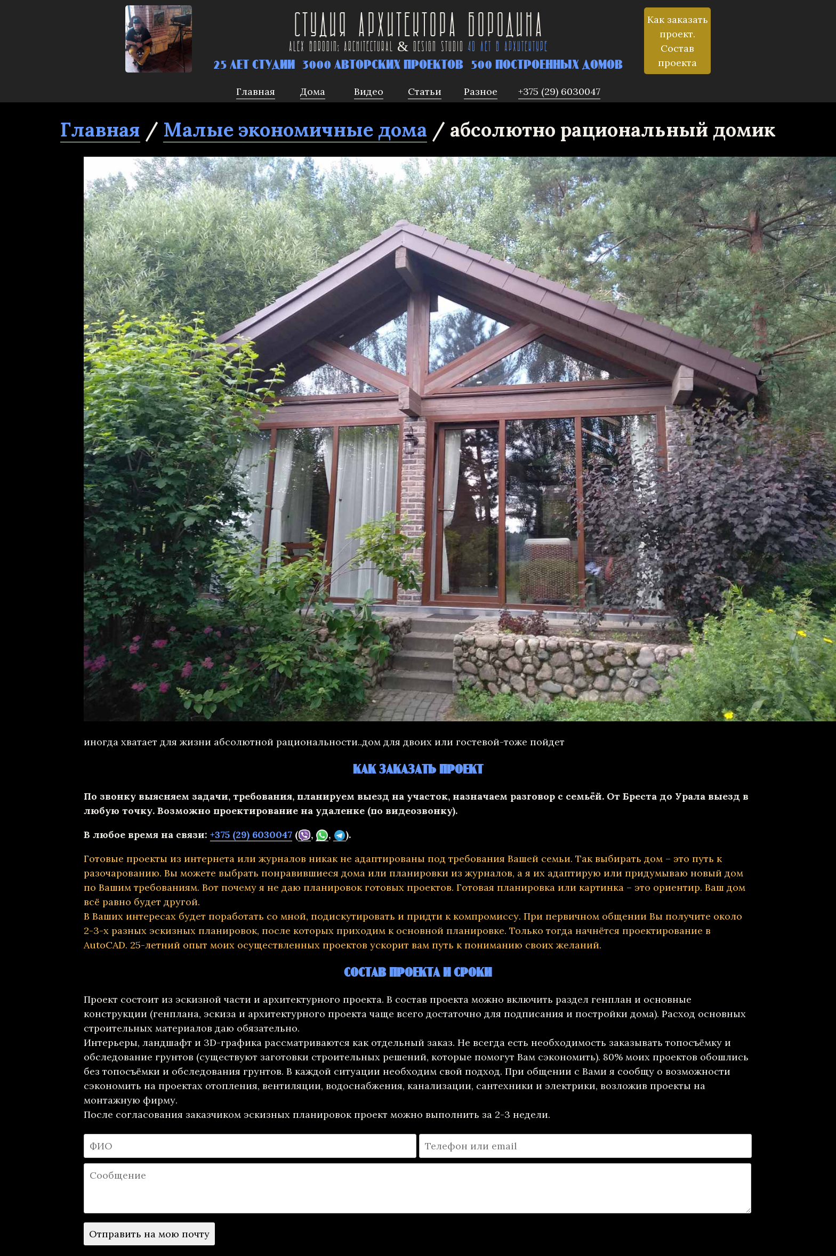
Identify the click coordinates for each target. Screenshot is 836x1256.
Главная (100, 129)
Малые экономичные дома (295, 129)
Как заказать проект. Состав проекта (677, 41)
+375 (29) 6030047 (251, 834)
